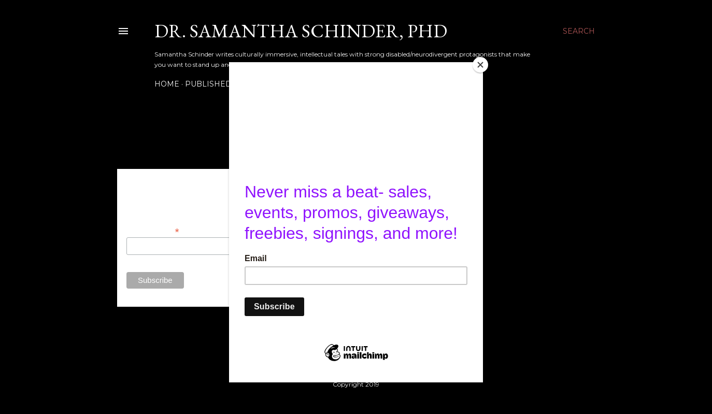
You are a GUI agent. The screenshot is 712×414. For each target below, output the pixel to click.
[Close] (480, 65)
